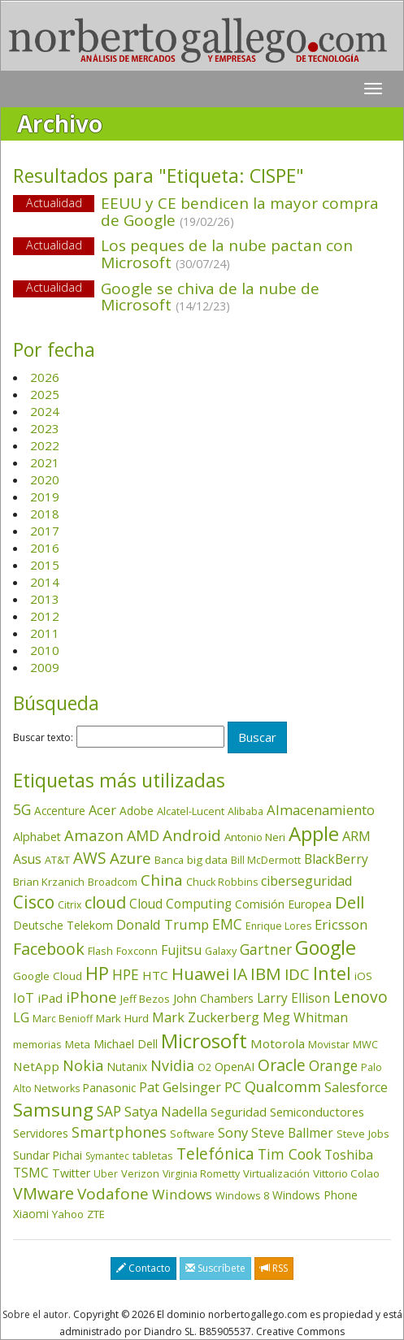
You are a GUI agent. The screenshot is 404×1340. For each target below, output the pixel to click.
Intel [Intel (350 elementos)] (332, 973)
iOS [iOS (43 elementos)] (363, 976)
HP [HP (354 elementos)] (97, 973)
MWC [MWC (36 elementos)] (365, 1044)
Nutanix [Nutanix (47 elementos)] (126, 1066)
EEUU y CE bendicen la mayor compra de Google (240, 212)
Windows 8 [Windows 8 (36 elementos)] (242, 1195)
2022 (44, 445)
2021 (44, 462)
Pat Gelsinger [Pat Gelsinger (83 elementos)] (180, 1087)
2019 (44, 496)
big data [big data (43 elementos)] (207, 859)
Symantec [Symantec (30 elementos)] (107, 1156)
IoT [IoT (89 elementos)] (23, 998)
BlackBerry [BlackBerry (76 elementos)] (336, 859)
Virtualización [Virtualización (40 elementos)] (276, 1173)
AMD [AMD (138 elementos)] (143, 835)
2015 (44, 565)
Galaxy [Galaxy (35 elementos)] (221, 950)
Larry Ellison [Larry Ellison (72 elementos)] (293, 998)
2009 (44, 667)
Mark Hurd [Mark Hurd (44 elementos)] (122, 1018)
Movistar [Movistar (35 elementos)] (329, 1044)
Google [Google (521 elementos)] (325, 948)
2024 (44, 411)
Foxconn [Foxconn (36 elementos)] (137, 950)
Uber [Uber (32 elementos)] (105, 1174)
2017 (44, 531)
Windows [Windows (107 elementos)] (182, 1194)
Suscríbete (215, 1268)
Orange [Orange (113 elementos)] (333, 1065)
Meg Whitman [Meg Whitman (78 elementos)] (305, 1017)
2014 (44, 582)
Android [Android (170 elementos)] (192, 835)
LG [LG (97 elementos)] (21, 1017)
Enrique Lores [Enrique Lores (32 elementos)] (278, 926)
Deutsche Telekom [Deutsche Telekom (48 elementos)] (63, 925)
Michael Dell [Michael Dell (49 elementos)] (125, 1044)
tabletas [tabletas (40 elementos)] (152, 1155)
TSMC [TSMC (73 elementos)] (31, 1173)
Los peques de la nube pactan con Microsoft (227, 254)
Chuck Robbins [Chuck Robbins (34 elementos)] (222, 882)
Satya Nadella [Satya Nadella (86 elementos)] (165, 1112)
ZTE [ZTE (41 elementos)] (96, 1214)
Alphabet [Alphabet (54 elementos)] (37, 836)
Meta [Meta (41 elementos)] (77, 1044)
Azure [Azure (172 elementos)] (130, 858)
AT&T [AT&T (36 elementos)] (57, 859)
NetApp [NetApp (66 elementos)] (36, 1066)
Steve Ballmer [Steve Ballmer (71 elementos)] (292, 1133)
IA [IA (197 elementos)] (239, 974)
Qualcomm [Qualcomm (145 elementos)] (283, 1086)
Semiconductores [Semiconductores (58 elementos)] (317, 1112)
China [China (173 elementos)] (162, 880)
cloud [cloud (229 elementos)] (105, 902)
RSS (274, 1268)
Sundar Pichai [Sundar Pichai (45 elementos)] (47, 1155)
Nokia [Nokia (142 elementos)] (83, 1065)
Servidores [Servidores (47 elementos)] (40, 1133)
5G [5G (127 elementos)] (22, 809)
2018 (44, 513)
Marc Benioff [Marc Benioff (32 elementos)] (63, 1019)
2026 (44, 377)
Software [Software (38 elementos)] (192, 1133)
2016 (44, 548)
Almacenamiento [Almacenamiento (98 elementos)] (321, 809)
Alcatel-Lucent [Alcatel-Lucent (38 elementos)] (190, 811)
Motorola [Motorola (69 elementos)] (277, 1043)
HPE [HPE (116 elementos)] (125, 974)
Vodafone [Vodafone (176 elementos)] (113, 1193)
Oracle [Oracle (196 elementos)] (282, 1065)
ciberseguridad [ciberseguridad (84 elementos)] (306, 881)
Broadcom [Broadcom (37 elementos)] (112, 881)
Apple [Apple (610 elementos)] (314, 833)
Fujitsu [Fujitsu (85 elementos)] (181, 950)
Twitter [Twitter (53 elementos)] (71, 1173)
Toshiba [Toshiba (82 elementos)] (348, 1155)
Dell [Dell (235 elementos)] (349, 902)
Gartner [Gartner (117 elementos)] (266, 949)
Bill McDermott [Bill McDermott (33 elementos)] (266, 860)
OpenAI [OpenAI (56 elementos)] (234, 1066)
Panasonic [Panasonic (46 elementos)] (109, 1087)
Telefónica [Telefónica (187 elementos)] (215, 1153)
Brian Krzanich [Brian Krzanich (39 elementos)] (49, 881)
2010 (44, 650)
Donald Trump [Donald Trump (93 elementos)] (162, 924)
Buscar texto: (43, 737)
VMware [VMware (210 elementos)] (43, 1193)
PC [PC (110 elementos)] (232, 1087)
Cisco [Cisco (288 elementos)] (33, 902)
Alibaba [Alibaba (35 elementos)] (245, 811)
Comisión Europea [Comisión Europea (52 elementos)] (283, 904)
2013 (44, 599)
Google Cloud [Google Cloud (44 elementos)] (47, 976)
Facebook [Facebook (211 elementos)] (49, 949)
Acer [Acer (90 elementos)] (102, 810)
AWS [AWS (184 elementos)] (89, 858)
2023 (44, 428)
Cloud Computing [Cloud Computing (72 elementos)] (180, 904)
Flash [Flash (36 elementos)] (100, 950)
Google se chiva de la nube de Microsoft (210, 297)
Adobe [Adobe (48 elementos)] (136, 810)
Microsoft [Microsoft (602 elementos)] (204, 1040)
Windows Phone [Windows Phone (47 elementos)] (315, 1195)
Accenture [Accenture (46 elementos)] (59, 810)
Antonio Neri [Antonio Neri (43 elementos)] (254, 837)
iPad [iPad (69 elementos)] (50, 998)
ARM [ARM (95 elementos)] (356, 835)
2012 (44, 616)
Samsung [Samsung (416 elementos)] (53, 1109)
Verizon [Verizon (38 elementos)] (140, 1173)
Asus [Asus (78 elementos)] (27, 859)
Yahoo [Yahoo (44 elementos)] (68, 1214)
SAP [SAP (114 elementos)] (109, 1111)
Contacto (143, 1268)
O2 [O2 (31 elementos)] (204, 1067)
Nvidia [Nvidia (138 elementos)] (172, 1065)
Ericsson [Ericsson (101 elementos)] (341, 924)
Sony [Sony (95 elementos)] (233, 1132)
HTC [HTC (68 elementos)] (155, 975)
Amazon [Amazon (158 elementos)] (94, 835)
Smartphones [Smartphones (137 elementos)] (119, 1132)
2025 (44, 394)
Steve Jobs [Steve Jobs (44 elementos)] (363, 1133)
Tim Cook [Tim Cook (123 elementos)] (289, 1154)
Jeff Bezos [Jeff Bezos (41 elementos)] (145, 998)
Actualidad (54, 202)
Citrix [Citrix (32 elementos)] (69, 905)
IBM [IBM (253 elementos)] (265, 973)
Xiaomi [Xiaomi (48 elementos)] (31, 1213)
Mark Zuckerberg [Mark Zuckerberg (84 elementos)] (205, 1017)
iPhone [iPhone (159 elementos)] (91, 997)
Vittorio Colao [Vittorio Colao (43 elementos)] (346, 1173)
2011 (44, 633)
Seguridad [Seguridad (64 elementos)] (239, 1112)
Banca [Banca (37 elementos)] (169, 859)
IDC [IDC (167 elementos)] (297, 974)
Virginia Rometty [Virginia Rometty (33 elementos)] (201, 1174)
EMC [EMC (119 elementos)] (227, 924)
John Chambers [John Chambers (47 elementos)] (213, 998)
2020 (44, 479)
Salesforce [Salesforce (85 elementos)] (356, 1087)
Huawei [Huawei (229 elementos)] (200, 974)
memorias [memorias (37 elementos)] (37, 1044)
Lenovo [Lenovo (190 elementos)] (360, 997)
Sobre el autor (35, 1314)
